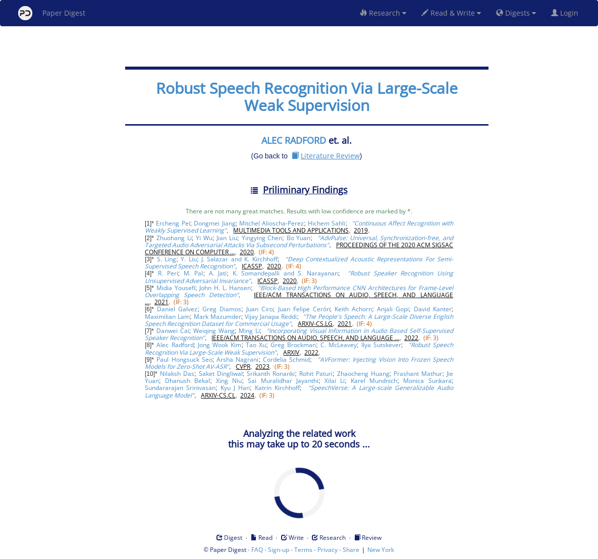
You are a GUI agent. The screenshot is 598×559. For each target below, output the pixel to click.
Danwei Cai (172, 330)
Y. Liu (188, 259)
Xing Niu (229, 380)
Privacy (327, 549)
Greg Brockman (293, 345)
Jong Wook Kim (219, 345)
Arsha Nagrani (237, 359)
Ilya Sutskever (381, 345)
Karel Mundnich (374, 380)
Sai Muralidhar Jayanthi (283, 380)
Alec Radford (174, 345)
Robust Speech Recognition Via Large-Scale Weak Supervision (307, 97)
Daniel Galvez (177, 309)
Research (383, 13)
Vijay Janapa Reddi (271, 316)
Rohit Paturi (316, 373)
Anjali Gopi (393, 309)
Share (351, 549)
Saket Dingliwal (221, 373)
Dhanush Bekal (187, 380)
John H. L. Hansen (225, 288)
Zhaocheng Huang (363, 373)
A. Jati (218, 273)
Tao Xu (256, 345)
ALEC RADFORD (293, 140)
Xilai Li (334, 380)
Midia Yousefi (175, 288)
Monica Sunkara (427, 380)
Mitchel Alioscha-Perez (271, 223)
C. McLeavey (338, 345)
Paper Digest (51, 13)
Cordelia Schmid (286, 359)
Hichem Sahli (326, 223)
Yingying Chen (262, 238)
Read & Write (451, 13)
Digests (516, 13)
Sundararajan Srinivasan (180, 387)
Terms (303, 549)
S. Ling (166, 259)
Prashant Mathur (418, 373)
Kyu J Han (235, 387)
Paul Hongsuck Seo (184, 359)
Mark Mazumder (217, 316)
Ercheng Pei (173, 223)
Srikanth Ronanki (271, 373)
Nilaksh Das (177, 373)
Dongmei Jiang (214, 223)
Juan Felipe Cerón (304, 309)
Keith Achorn (353, 309)
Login (566, 13)
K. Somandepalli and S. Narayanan (285, 273)
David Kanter (433, 309)
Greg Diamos (221, 309)
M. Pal (193, 273)
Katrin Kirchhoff (277, 387)
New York (380, 549)
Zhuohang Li (174, 238)
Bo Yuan (299, 238)
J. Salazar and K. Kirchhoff (239, 259)
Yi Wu (204, 238)
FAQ (257, 549)
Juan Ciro (259, 309)
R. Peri (168, 273)
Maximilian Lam (167, 316)
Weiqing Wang (214, 330)
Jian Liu (226, 238)
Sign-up (278, 549)
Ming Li (249, 330)
